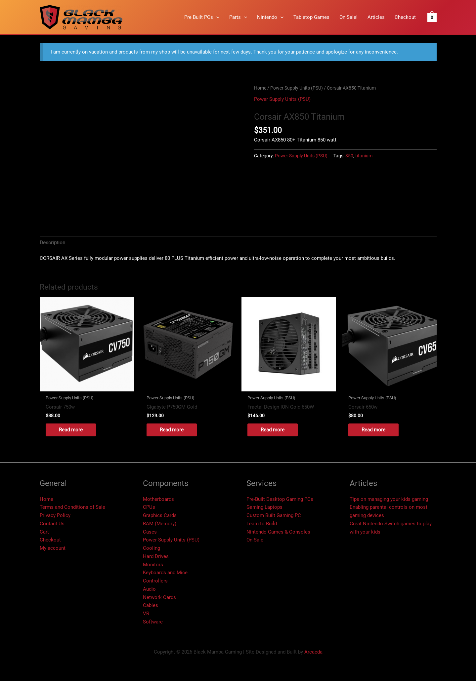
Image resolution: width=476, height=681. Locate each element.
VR (146, 614)
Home (260, 88)
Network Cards (159, 597)
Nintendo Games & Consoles (278, 532)
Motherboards (158, 499)
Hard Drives (156, 556)
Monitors (153, 565)
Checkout (50, 540)
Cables (150, 605)
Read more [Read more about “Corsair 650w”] (373, 430)
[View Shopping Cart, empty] (431, 17)
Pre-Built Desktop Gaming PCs (279, 499)
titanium (363, 155)
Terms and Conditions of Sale (72, 507)
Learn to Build (261, 524)
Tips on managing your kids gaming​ (389, 499)
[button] (216, 17)
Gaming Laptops (264, 507)
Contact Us (52, 524)
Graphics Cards (160, 515)
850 (349, 155)
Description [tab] (52, 243)
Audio (149, 589)
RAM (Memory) (159, 524)
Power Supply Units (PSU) (296, 88)
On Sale (254, 540)
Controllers (155, 581)
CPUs (149, 507)
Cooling (151, 548)
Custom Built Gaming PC (273, 515)
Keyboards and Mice (165, 573)
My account (52, 548)
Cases (150, 532)
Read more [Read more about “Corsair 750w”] (71, 430)
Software (153, 622)
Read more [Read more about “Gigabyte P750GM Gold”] (172, 430)
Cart (44, 532)
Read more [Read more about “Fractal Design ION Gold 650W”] (272, 430)
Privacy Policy (55, 515)
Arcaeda (313, 652)
